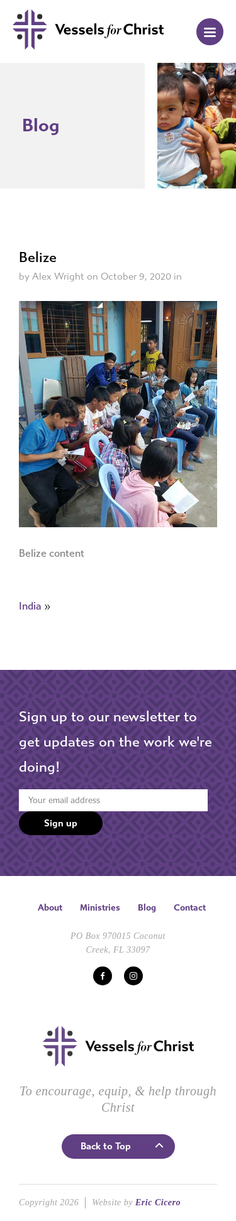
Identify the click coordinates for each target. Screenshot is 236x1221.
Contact (190, 907)
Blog (147, 907)
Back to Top (106, 1146)
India (30, 606)
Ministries (100, 907)
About (50, 907)
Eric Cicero (158, 1202)
